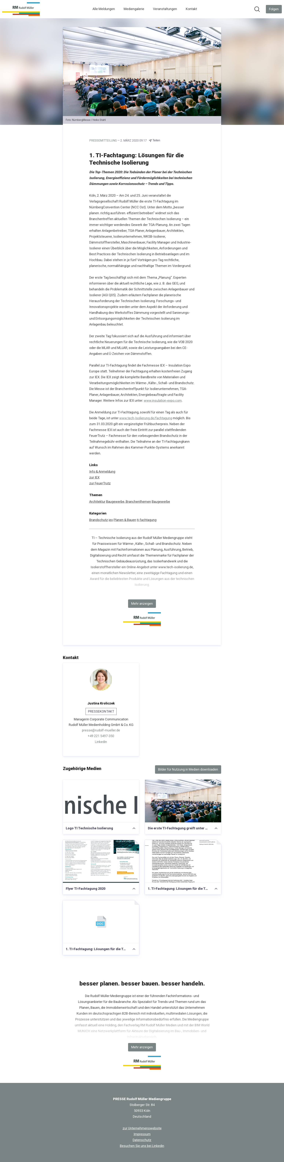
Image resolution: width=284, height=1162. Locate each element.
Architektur (97, 501)
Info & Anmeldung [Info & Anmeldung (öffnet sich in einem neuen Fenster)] (102, 471)
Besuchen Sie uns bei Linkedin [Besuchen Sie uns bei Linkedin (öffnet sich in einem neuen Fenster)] (142, 1146)
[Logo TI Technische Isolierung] (101, 801)
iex (111, 520)
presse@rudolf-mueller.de (101, 730)
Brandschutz (98, 520)
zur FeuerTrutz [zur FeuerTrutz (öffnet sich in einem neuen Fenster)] (100, 483)
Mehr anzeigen (142, 603)
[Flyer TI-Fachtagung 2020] (101, 861)
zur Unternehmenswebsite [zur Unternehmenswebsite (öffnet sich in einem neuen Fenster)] (142, 1128)
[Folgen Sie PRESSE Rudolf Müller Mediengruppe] (274, 9)
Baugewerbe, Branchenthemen (128, 501)
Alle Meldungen (104, 9)
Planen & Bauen (125, 520)
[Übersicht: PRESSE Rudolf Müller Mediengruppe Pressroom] (21, 9)
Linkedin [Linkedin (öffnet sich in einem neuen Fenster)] (101, 742)
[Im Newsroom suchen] (257, 9)
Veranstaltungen (165, 9)
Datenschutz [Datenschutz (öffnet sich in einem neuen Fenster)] (142, 1140)
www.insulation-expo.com (163, 400)
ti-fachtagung (146, 520)
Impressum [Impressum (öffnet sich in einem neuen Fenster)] (142, 1134)
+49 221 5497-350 (101, 736)
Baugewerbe (161, 501)
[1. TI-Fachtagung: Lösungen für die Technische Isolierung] (183, 861)
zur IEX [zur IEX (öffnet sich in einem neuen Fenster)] (94, 477)
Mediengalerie (134, 9)
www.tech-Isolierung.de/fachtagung (145, 418)
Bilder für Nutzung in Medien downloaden (188, 769)
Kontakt (191, 9)
